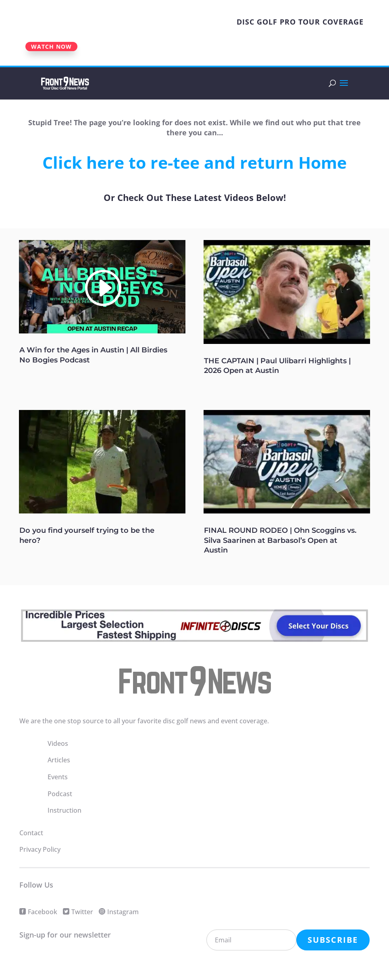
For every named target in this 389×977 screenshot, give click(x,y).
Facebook (42, 911)
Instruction (64, 810)
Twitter (82, 911)
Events (58, 776)
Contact (31, 832)
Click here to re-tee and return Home (194, 162)
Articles (59, 760)
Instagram (123, 911)
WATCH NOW (51, 46)
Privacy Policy (39, 849)
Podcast (60, 793)
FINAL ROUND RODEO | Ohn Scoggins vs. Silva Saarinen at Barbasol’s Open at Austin (280, 540)
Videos (58, 743)
